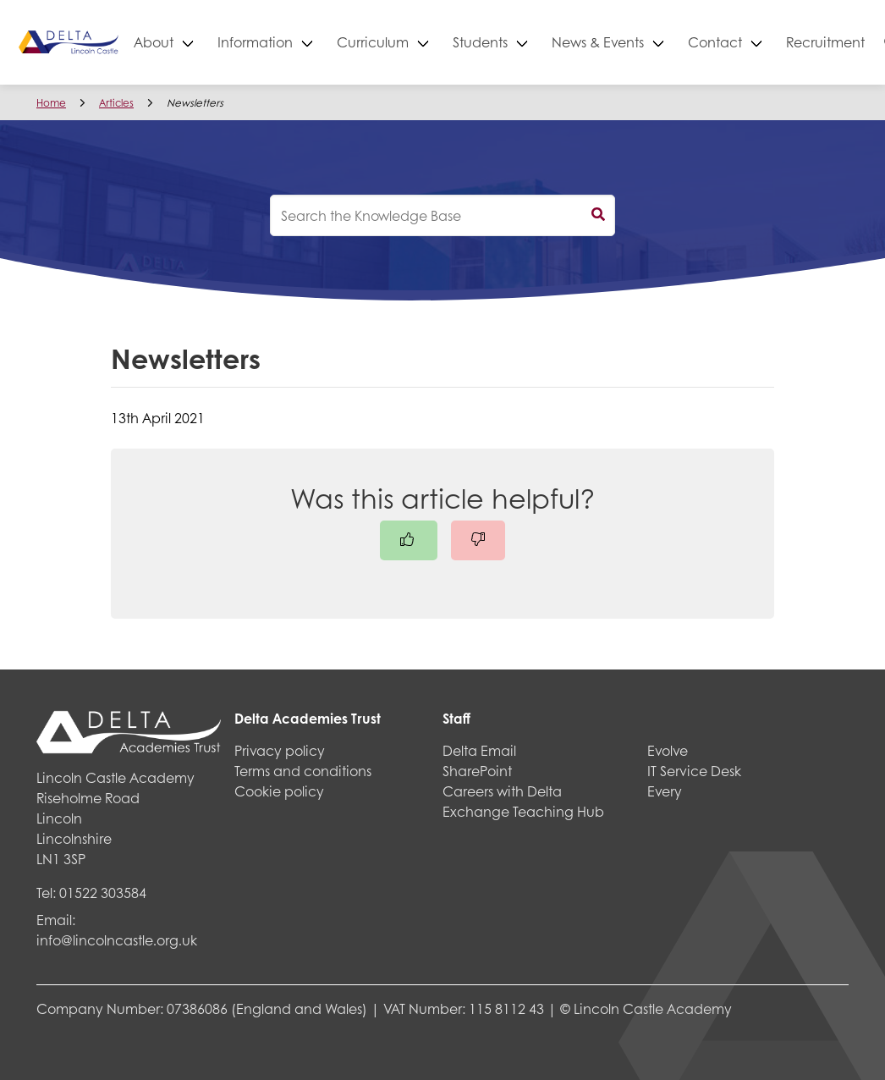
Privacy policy (279, 750)
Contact (775, 42)
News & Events (658, 42)
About (214, 42)
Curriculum (433, 42)
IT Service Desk (694, 770)
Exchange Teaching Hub (523, 811)
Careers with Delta (502, 791)
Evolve (667, 750)
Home (51, 103)
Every (664, 791)
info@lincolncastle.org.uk (116, 940)
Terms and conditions (302, 770)
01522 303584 (102, 892)
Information (315, 42)
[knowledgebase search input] (442, 215)
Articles (116, 103)
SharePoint (477, 770)
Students (540, 42)
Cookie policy (279, 791)
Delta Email (479, 750)
